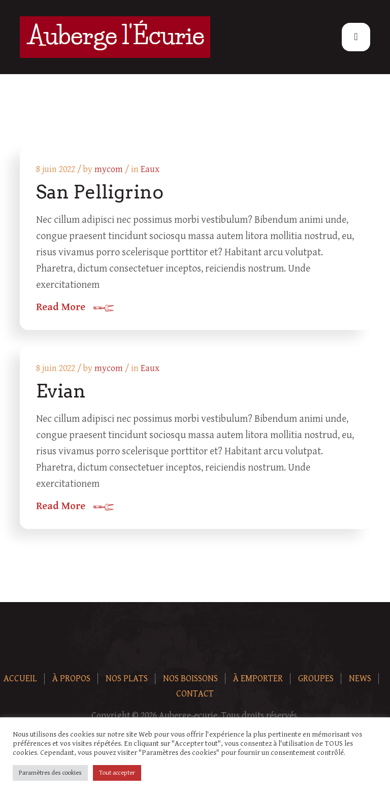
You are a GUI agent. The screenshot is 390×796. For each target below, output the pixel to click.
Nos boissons (190, 678)
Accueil (20, 678)
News (360, 678)
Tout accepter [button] (117, 773)
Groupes (316, 678)
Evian (61, 391)
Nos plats (127, 678)
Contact (195, 693)
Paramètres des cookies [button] (50, 773)
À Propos (71, 678)
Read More (60, 308)
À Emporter (258, 678)
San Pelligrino (100, 192)
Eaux (150, 169)
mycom (108, 169)
